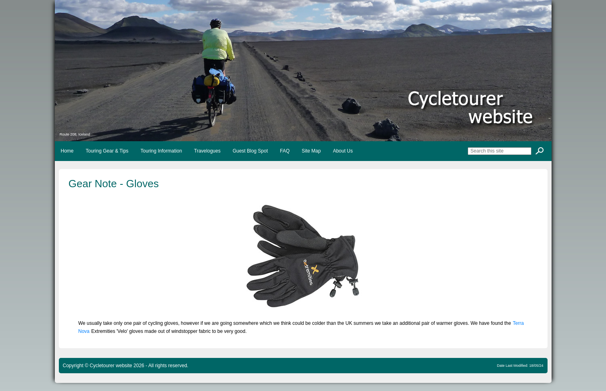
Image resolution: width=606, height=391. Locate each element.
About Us (343, 151)
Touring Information (161, 151)
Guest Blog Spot (250, 151)
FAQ (284, 151)
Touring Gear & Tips (107, 151)
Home (67, 151)
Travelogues (207, 151)
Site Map (311, 151)
